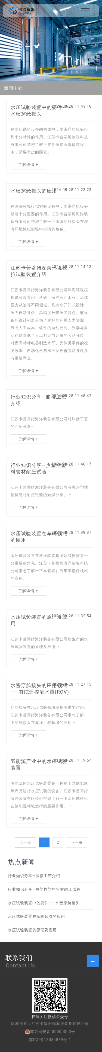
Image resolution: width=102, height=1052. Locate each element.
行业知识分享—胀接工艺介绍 (34, 876)
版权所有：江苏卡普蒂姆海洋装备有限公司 (50, 1023)
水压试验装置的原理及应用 (32, 930)
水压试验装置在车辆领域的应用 (36, 916)
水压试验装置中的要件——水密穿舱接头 (44, 903)
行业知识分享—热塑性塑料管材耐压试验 (44, 889)
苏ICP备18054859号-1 (50, 1040)
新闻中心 (13, 88)
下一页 (76, 842)
